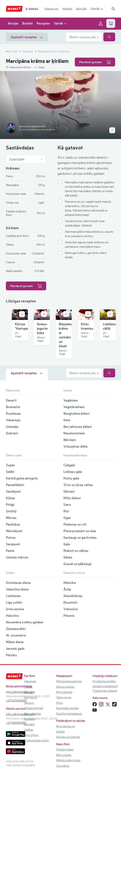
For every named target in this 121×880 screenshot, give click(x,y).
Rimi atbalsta (32, 821)
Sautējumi (13, 599)
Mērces (11, 626)
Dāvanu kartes (65, 795)
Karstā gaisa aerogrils (22, 586)
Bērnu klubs (63, 863)
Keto (66, 528)
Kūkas (10, 606)
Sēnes (67, 665)
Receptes (43, 23)
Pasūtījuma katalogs (69, 821)
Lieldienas (13, 704)
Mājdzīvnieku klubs (68, 868)
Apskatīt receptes (27, 37)
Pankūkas (13, 632)
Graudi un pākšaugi (77, 672)
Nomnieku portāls (67, 816)
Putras (11, 645)
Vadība (28, 838)
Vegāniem (70, 508)
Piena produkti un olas (79, 639)
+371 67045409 (16, 808)
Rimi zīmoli (31, 843)
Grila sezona (15, 717)
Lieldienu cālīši (20, 453)
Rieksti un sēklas (75, 659)
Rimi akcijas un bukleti (65, 836)
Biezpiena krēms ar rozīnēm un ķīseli (31, 400)
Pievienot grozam (95, 62)
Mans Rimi (12, 51)
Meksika (69, 690)
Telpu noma (63, 805)
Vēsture (29, 811)
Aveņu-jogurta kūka (81, 348)
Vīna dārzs (62, 874)
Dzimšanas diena (18, 690)
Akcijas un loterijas (68, 845)
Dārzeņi (69, 599)
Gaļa (66, 652)
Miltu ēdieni (72, 606)
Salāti (10, 580)
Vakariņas (13, 528)
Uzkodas (12, 534)
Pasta (10, 659)
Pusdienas (13, 521)
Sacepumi (13, 652)
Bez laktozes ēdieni (77, 534)
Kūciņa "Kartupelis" (23, 348)
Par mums (30, 805)
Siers (67, 613)
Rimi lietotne (64, 800)
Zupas (10, 573)
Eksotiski (70, 710)
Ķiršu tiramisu (77, 398)
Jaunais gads (15, 756)
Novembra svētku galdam (24, 730)
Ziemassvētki (16, 737)
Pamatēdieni (15, 593)
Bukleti (27, 23)
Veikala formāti (33, 816)
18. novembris (16, 743)
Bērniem (69, 548)
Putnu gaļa (71, 586)
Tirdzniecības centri (36, 848)
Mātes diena (14, 750)
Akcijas (13, 23)
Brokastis (13, 515)
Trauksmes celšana (104, 799)
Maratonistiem (74, 541)
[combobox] (84, 37)
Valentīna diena (17, 697)
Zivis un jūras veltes (78, 593)
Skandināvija (72, 704)
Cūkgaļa (69, 573)
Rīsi (66, 619)
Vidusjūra (70, 717)
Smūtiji (11, 619)
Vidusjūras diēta (75, 554)
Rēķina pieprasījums (69, 789)
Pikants (69, 723)
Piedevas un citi (75, 632)
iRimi (59, 811)
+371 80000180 (16, 831)
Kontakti (29, 832)
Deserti (11, 508)
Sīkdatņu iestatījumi (105, 794)
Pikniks (11, 763)
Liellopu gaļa (72, 580)
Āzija (67, 697)
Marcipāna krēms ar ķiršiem (54, 51)
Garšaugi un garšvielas (80, 645)
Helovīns (12, 723)
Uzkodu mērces (17, 665)
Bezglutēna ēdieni (76, 521)
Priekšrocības (65, 858)
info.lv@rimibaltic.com (20, 822)
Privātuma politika (104, 789)
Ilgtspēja (29, 827)
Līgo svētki (14, 710)
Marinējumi (14, 639)
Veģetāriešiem (74, 515)
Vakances (51, 9)
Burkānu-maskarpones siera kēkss (87, 455)
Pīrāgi (10, 613)
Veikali (67, 9)
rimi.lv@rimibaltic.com (20, 800)
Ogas (67, 626)
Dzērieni (12, 541)
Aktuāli (81, 9)
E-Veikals (32, 9)
